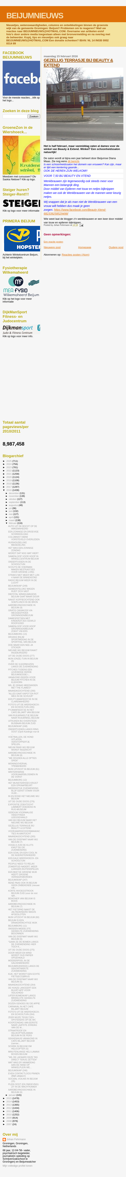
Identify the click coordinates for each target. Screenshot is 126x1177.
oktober (13, 499)
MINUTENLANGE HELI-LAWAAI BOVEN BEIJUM (23, 1052)
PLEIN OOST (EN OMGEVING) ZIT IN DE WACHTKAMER (23, 1085)
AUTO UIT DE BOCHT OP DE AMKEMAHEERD (22, 527)
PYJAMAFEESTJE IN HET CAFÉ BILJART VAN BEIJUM (23, 711)
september (14, 502)
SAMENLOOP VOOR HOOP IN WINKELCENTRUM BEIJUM (23, 557)
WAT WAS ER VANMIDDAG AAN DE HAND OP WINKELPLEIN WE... (21, 1065)
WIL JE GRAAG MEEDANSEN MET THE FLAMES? (23, 686)
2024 (9, 464)
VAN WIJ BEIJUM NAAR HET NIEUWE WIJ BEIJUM (22, 821)
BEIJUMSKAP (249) (17, 586)
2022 (9, 470)
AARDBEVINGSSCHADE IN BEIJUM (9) (21, 606)
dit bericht (73, 161)
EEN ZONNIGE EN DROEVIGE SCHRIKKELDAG (23, 532)
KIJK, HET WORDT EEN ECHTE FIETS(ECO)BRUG (24, 975)
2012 (9, 1108)
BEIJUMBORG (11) (17, 926)
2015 (9, 1098)
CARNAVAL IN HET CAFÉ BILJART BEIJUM (20, 1007)
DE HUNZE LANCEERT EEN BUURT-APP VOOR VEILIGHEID (22, 990)
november (14, 496)
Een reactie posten (53, 241)
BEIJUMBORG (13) (17, 634)
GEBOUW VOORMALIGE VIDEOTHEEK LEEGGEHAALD (20, 815)
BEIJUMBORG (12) (17, 780)
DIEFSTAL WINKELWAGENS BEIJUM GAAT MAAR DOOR (23, 595)
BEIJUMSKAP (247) (17, 880)
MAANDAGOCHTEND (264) (21, 985)
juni (11, 511)
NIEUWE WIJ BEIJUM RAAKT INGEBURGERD (22, 651)
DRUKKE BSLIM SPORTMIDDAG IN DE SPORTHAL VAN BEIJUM (22, 639)
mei (11, 514)
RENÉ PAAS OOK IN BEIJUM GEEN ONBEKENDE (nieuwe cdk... (23, 885)
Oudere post (116, 247)
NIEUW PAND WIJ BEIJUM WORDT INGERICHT (21, 748)
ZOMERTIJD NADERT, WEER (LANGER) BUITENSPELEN (23, 867)
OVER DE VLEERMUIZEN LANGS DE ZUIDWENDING (23, 665)
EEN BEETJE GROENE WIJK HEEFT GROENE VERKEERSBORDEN (22, 874)
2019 (9, 480)
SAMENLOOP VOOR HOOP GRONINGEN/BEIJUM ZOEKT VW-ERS (22, 628)
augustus (14, 505)
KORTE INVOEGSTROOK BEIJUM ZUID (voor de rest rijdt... (22, 893)
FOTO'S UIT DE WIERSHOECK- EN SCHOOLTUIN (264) (23, 1013)
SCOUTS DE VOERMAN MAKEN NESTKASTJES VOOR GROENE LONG (21, 569)
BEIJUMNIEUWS (34, 15)
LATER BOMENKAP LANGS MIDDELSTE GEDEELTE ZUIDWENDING (22, 998)
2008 (9, 1121)
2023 (9, 467)
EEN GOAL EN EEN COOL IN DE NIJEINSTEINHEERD (22, 853)
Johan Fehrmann (16, 1139)
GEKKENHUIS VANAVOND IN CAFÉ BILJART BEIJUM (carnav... (22, 1041)
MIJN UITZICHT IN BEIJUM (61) (23, 769)
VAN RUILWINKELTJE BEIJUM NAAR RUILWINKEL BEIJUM (23, 716)
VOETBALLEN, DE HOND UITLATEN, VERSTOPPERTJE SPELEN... (20, 740)
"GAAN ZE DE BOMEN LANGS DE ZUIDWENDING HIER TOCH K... (23, 944)
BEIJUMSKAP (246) (17, 1070)
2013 (9, 1104)
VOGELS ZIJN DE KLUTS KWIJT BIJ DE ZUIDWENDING (20, 847)
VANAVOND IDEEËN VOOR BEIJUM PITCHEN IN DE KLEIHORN (21, 679)
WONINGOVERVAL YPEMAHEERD (17, 764)
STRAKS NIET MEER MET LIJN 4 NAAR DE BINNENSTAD (23, 576)
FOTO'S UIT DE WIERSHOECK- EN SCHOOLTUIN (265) (23, 705)
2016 (9, 490)
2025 (9, 461)
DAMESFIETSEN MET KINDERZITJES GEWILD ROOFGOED (22, 620)
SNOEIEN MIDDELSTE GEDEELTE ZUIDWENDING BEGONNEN (23, 931)
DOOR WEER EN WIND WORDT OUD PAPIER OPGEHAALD (20, 955)
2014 (9, 1101)
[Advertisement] (21, 359)
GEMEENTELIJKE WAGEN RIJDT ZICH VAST (21, 590)
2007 (9, 1124)
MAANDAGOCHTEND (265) (21, 836)
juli (10, 508)
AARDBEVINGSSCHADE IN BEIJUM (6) (21, 1090)
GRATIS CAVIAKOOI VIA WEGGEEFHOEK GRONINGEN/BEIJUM (20, 612)
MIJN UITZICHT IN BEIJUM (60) (23, 917)
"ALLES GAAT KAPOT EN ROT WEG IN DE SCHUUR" (23, 694)
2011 (9, 1111)
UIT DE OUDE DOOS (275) (21, 950)
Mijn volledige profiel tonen (17, 1165)
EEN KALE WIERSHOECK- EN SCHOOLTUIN (23, 859)
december (14, 493)
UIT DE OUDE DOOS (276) (21, 801)
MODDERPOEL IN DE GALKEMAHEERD (19, 961)
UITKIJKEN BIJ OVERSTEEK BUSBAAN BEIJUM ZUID (22, 722)
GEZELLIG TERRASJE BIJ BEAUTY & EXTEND (21, 826)
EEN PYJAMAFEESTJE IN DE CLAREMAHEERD (23, 700)
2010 (9, 1114)
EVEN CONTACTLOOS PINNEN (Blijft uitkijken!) (23, 1074)
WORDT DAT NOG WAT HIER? (23, 553)
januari (12, 1095)
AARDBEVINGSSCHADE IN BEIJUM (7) (21, 905)
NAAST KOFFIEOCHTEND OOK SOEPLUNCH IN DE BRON (24, 600)
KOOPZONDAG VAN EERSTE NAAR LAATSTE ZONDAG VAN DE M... (23, 1025)
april (11, 517)
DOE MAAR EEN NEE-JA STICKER (20, 646)
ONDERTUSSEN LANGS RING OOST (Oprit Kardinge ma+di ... (23, 731)
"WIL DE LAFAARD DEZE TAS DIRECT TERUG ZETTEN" (23, 1058)
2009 (9, 1117)
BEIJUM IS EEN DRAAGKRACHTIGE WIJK (22, 921)
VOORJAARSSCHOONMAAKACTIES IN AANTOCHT (24, 832)
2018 (9, 483)
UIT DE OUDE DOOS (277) (21, 656)
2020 (9, 477)
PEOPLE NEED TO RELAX (21, 863)
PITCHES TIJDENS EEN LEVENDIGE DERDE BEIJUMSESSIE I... (20, 672)
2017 (9, 486)
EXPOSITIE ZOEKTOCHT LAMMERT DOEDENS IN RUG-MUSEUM (22, 807)
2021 (9, 473)
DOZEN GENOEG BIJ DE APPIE (24, 1003)
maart (12, 520)
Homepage (84, 247)
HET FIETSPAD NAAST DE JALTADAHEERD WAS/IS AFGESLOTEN (22, 912)
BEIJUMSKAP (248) (17, 726)
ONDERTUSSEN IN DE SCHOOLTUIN (19, 563)
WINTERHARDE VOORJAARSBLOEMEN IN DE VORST (23, 774)
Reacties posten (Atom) (76, 254)
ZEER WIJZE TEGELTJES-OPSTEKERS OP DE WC (22, 1018)
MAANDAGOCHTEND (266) (21, 691)
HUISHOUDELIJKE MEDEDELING (17, 543)
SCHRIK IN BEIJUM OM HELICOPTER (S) (20, 1047)
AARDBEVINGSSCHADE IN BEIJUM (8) (21, 754)
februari (13, 523)
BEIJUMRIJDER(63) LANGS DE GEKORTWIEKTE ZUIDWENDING (23, 968)
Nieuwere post (52, 247)
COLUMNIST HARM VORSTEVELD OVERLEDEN (23, 538)
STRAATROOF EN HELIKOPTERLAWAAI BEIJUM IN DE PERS (20, 1033)
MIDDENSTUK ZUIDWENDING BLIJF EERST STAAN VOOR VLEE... (23, 790)
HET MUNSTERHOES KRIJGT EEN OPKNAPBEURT (23, 784)
